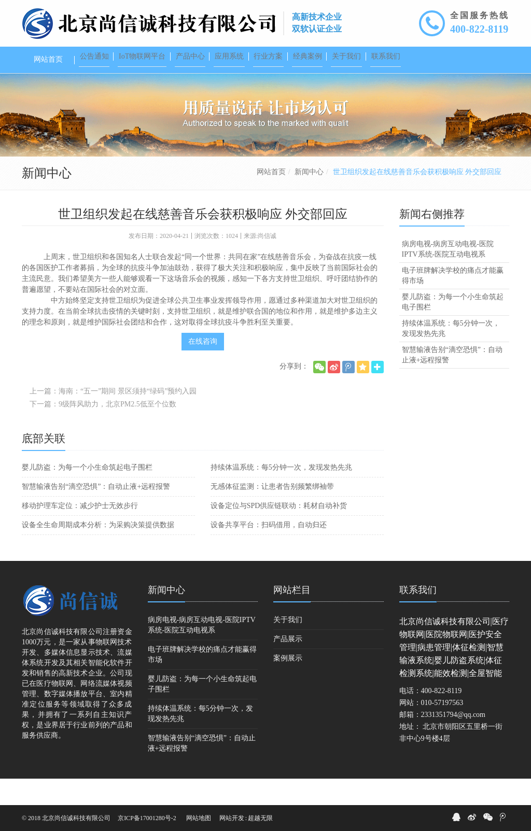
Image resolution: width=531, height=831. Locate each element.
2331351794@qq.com (453, 741)
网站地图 (198, 818)
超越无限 (260, 818)
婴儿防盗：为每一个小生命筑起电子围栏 (87, 494)
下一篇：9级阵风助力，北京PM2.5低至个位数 (103, 430)
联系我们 (418, 616)
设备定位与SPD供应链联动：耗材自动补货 (279, 532)
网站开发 (231, 818)
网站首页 (271, 198)
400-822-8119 (479, 29)
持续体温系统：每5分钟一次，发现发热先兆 (281, 494)
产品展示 (287, 665)
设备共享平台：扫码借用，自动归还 (269, 551)
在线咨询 (202, 368)
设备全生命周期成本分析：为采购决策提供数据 (98, 551)
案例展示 (287, 684)
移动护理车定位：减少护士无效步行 (80, 532)
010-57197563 (442, 729)
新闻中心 (309, 198)
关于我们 (287, 646)
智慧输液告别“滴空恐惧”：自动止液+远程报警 (96, 513)
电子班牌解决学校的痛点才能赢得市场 (453, 302)
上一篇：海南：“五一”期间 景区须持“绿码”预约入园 (113, 417)
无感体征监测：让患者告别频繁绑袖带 (272, 513)
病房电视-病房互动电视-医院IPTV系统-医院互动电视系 (448, 275)
